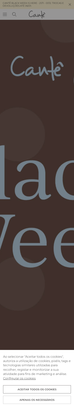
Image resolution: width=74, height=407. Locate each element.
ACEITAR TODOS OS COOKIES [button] (37, 389)
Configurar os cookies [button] (19, 378)
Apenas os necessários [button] (37, 399)
